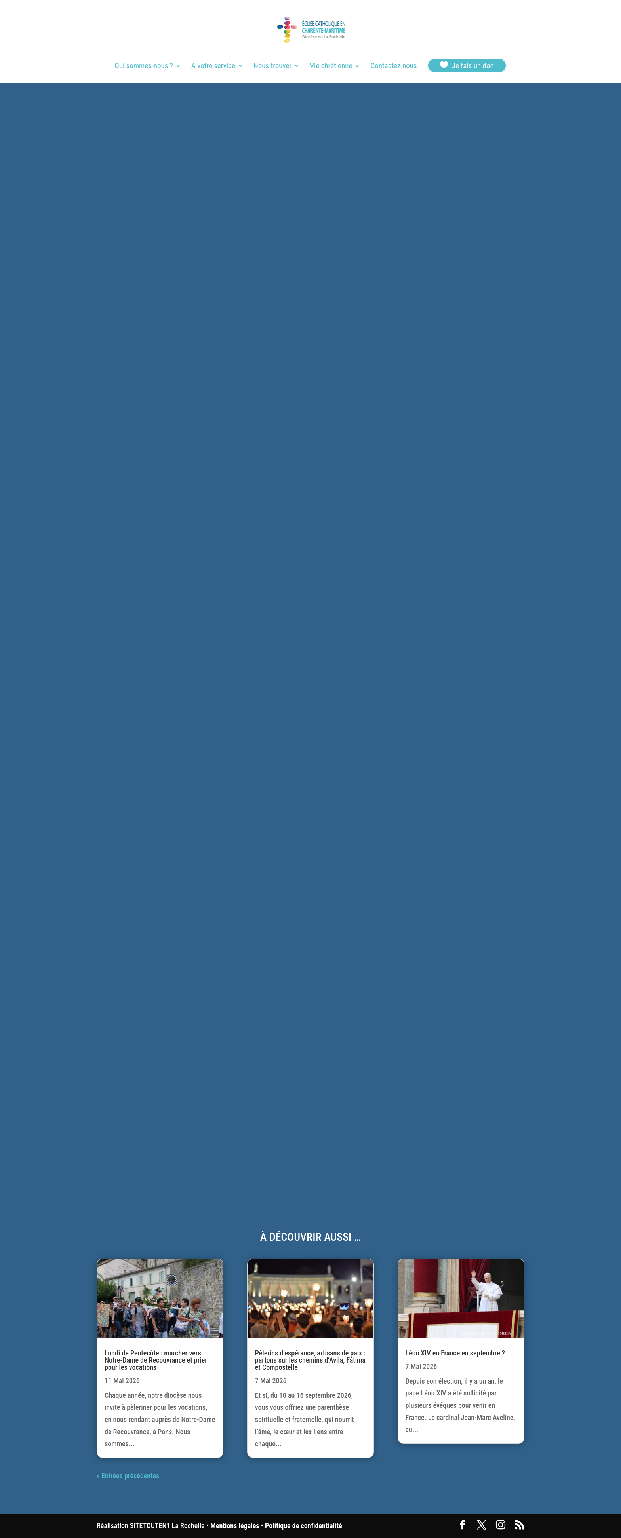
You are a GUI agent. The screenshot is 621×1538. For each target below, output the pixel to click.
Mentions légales (234, 1525)
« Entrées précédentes (128, 1475)
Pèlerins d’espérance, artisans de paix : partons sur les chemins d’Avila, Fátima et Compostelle (310, 1360)
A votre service (213, 66)
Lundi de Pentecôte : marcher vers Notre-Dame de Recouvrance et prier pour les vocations (156, 1360)
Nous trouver (272, 66)
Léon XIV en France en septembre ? (455, 1353)
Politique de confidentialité (303, 1525)
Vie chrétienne (331, 66)
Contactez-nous (393, 66)
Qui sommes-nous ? (143, 66)
